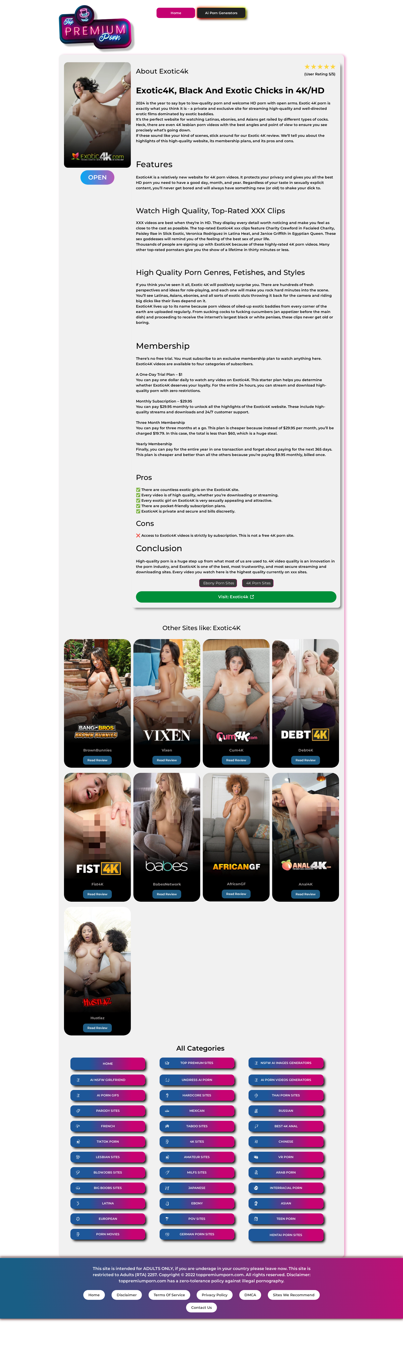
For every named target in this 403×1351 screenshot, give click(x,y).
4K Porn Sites (258, 583)
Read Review (97, 760)
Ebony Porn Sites (218, 583)
